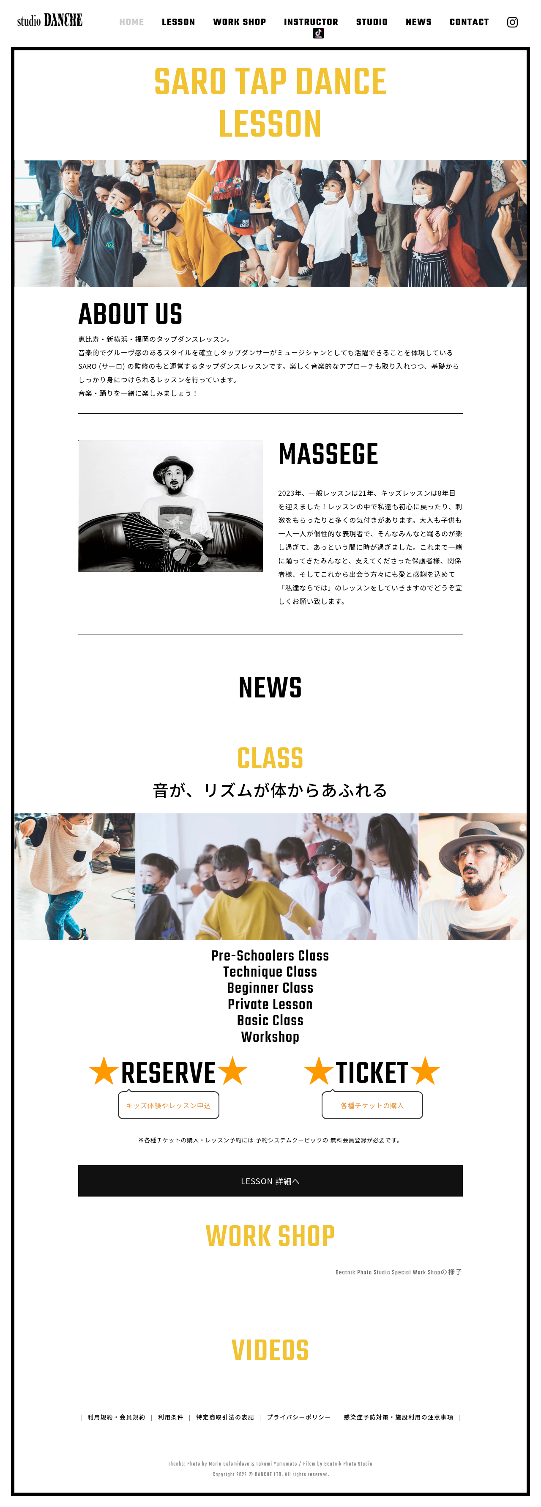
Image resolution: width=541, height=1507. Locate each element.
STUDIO (372, 22)
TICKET (372, 1074)
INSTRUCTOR (311, 22)
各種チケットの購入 (372, 1105)
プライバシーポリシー (299, 1429)
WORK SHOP (240, 22)
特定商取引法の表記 (225, 1429)
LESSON (179, 22)
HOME (132, 22)
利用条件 (170, 1429)
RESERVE (168, 1074)
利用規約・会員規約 (116, 1429)
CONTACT (469, 22)
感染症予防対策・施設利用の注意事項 (399, 1429)
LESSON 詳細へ (270, 1181)
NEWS (419, 22)
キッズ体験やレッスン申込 (168, 1105)
